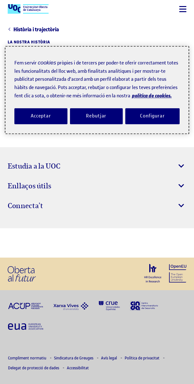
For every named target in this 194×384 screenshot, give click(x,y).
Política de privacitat (142, 358)
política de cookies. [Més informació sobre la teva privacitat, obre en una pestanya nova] (152, 96)
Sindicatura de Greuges (74, 358)
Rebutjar (96, 116)
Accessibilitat (78, 368)
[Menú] (183, 9)
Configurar (152, 116)
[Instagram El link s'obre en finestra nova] (14, 242)
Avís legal (109, 358)
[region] (97, 90)
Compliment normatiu (27, 358)
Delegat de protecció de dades (34, 368)
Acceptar (41, 116)
